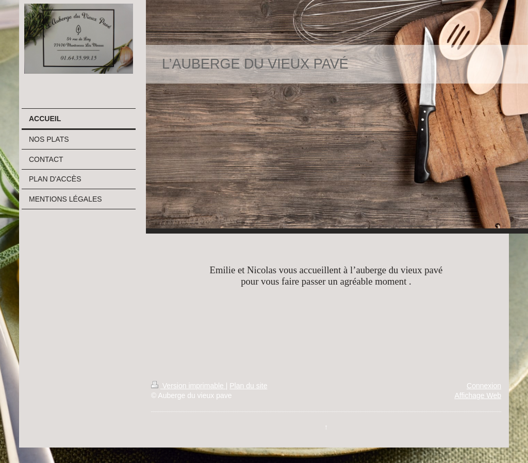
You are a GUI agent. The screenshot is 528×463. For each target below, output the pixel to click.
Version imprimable (188, 386)
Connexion (484, 386)
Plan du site (248, 386)
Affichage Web (477, 395)
